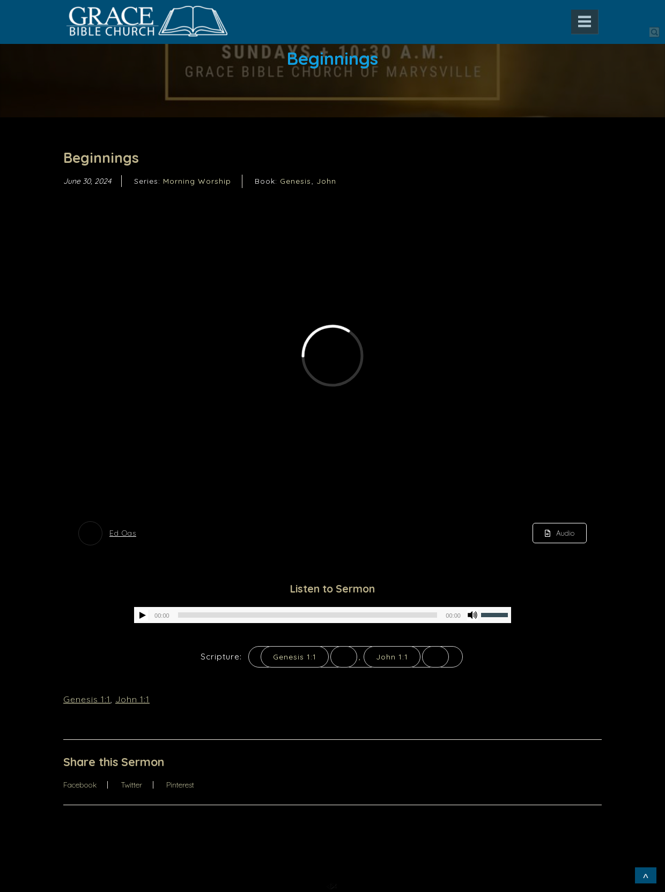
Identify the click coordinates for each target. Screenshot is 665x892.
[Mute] (472, 615)
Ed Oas (122, 533)
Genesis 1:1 (294, 657)
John (326, 181)
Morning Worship (197, 181)
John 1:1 (392, 657)
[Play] (142, 615)
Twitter (131, 785)
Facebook (80, 785)
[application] (322, 615)
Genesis (295, 181)
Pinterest (180, 785)
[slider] (308, 615)
